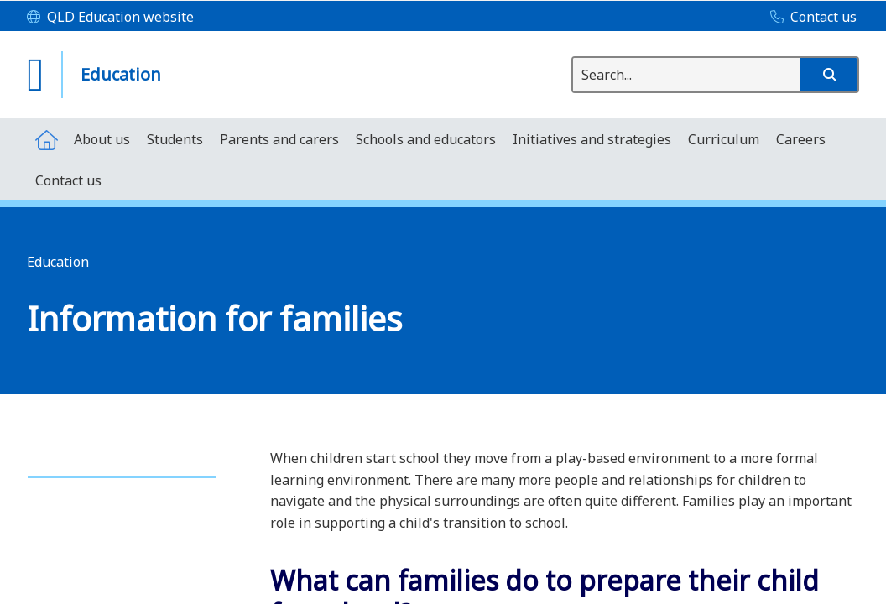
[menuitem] (46, 138)
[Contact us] (809, 18)
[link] (122, 469)
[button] (828, 74)
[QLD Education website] (110, 18)
